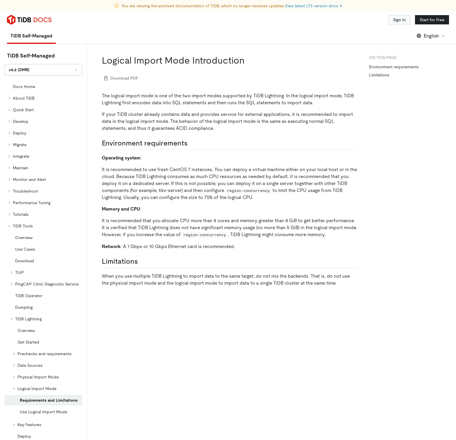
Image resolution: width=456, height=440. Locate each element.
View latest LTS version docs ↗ (313, 5)
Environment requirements (394, 66)
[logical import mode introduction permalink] (249, 60)
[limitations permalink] (142, 261)
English (431, 36)
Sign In (399, 19)
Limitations (379, 75)
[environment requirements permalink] (192, 143)
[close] (445, 395)
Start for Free (432, 19)
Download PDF (121, 78)
